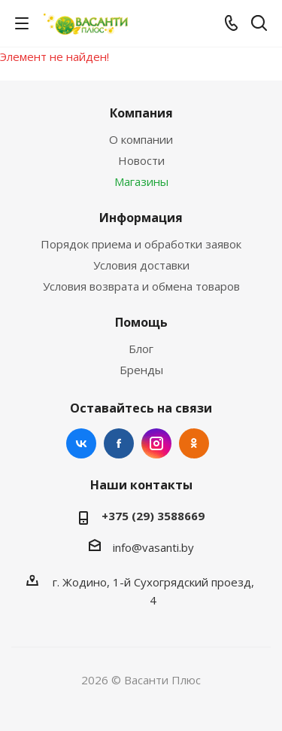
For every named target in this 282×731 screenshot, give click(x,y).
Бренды (141, 369)
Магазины (141, 181)
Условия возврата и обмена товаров (141, 286)
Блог (141, 348)
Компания (141, 113)
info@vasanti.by (153, 547)
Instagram (156, 443)
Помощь (141, 322)
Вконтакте (81, 443)
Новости (141, 160)
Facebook (119, 443)
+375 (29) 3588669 (153, 515)
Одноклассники (194, 443)
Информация (141, 217)
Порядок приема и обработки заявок (141, 243)
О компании (141, 139)
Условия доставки (141, 265)
